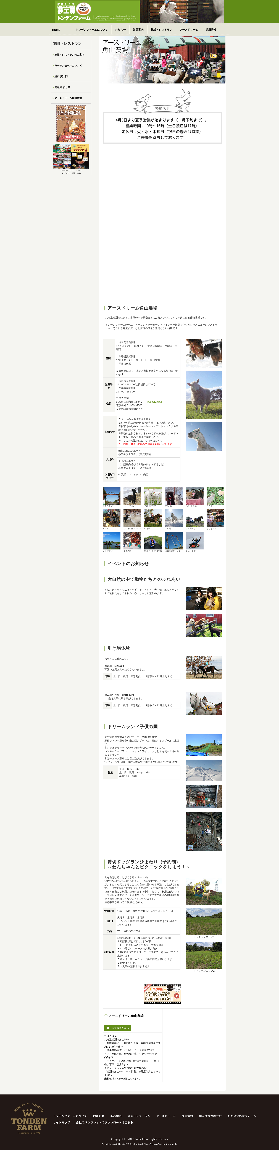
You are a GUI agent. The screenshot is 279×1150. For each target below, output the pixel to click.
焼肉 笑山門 (61, 76)
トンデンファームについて (92, 29)
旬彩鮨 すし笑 (62, 87)
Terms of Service (164, 1144)
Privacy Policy (149, 1144)
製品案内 (138, 29)
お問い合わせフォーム (242, 1116)
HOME (56, 29)
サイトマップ (61, 1122)
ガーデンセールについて (68, 65)
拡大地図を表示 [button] (118, 1028)
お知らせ (120, 29)
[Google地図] (155, 401)
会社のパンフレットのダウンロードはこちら (104, 1122)
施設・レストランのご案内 (69, 54)
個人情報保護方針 (210, 1116)
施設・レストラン (161, 29)
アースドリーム (189, 29)
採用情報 (211, 29)
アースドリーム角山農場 (68, 98)
